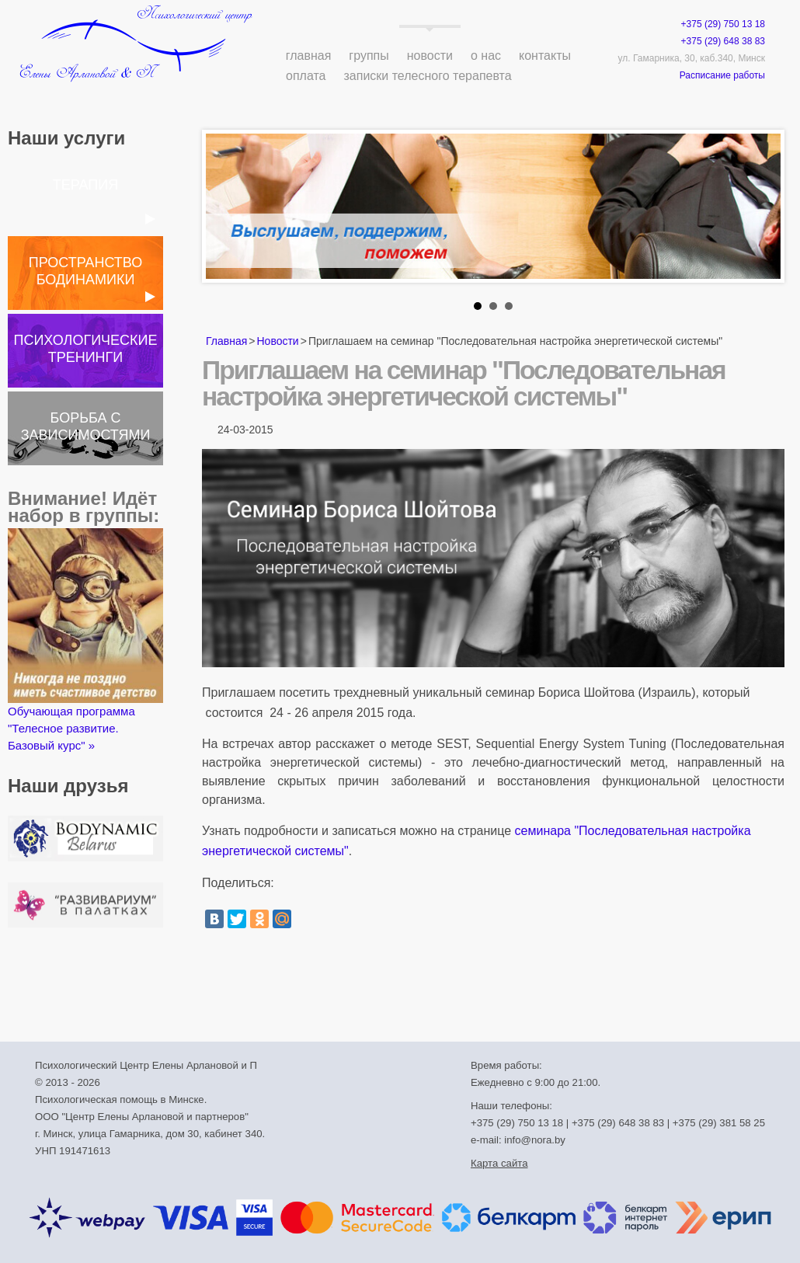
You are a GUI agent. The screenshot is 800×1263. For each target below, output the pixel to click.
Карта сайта (499, 1163)
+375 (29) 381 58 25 (719, 1123)
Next (760, 210)
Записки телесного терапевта (428, 75)
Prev (226, 210)
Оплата (306, 75)
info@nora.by (534, 1140)
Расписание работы (722, 75)
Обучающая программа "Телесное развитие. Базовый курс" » (85, 640)
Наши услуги (66, 137)
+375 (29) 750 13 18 (723, 24)
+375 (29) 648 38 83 (723, 41)
